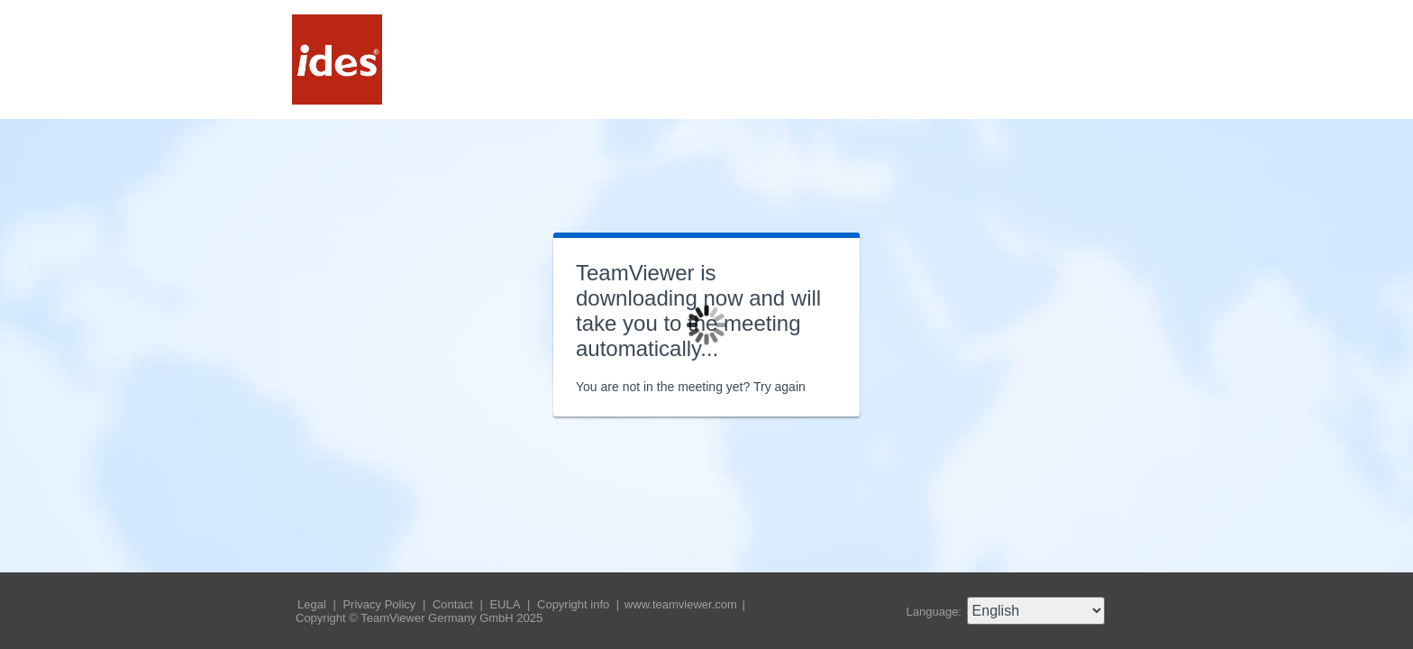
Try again (779, 386)
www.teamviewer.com (682, 604)
